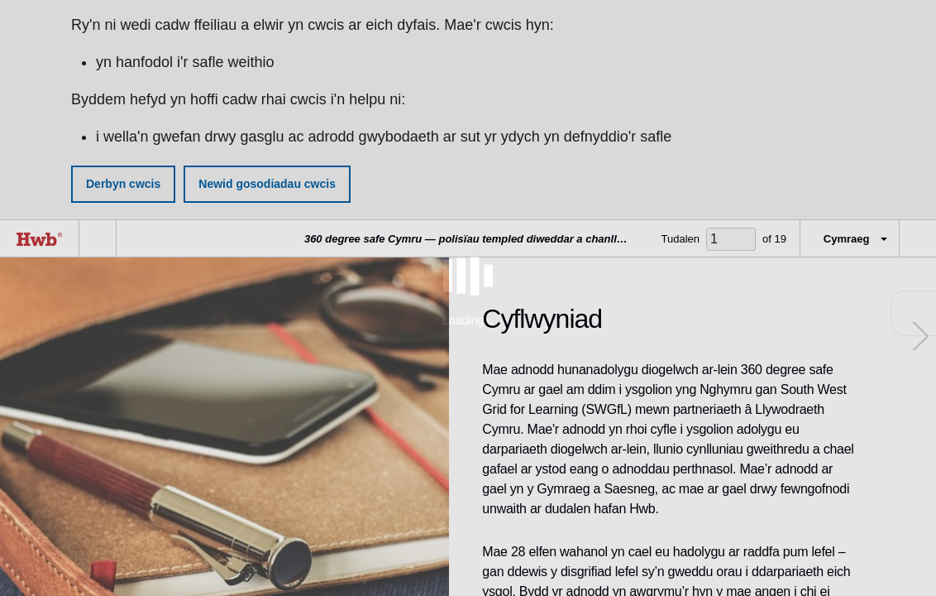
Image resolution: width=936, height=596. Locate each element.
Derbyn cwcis (123, 183)
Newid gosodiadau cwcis (267, 183)
